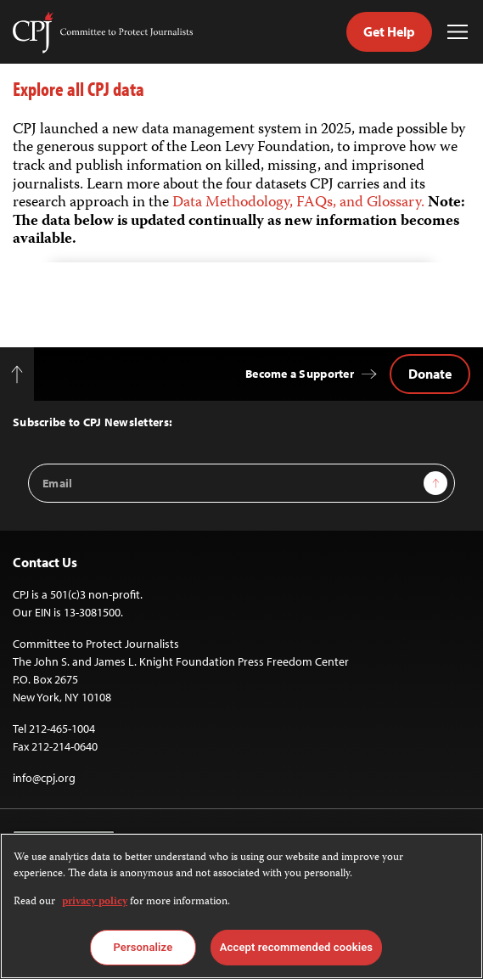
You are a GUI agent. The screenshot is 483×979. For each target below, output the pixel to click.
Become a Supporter (299, 373)
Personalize (142, 947)
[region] (241, 906)
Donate (430, 373)
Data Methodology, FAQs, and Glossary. (300, 203)
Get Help (389, 31)
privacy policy (94, 902)
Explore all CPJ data (78, 88)
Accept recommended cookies (296, 947)
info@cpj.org (44, 777)
